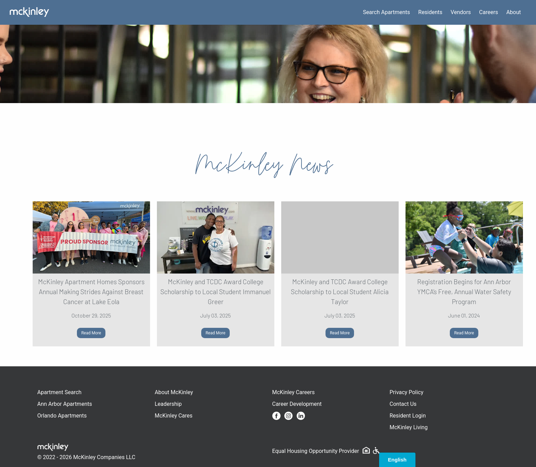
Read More (91, 333)
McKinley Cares (174, 415)
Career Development (297, 404)
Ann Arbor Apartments (64, 404)
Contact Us (403, 404)
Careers (488, 12)
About (513, 12)
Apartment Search (59, 392)
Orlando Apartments (62, 415)
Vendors (461, 12)
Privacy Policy (407, 392)
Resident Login (408, 415)
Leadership (168, 404)
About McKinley (174, 392)
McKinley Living (409, 427)
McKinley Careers (293, 392)
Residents (430, 12)
